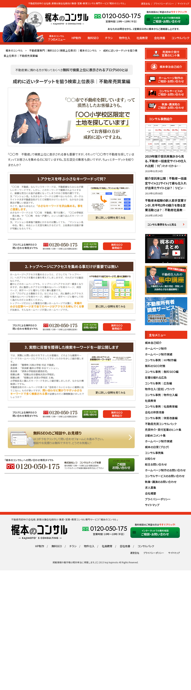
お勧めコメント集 (155, 437)
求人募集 (150, 489)
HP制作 (76, 38)
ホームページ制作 (156, 350)
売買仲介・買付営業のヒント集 (163, 431)
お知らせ (150, 460)
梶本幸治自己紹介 (171, 67)
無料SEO (93, 38)
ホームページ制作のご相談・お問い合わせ (171, 80)
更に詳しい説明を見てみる (111, 217)
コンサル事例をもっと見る (162, 225)
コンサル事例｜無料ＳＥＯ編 (162, 373)
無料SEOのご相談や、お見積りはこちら (71, 438)
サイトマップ (183, 3)
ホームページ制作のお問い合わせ (165, 471)
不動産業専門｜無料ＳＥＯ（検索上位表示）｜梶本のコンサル (63, 50)
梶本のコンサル (14, 50)
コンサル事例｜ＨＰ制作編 (160, 361)
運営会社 (145, 3)
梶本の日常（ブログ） (157, 448)
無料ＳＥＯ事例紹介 (117, 246)
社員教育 (142, 38)
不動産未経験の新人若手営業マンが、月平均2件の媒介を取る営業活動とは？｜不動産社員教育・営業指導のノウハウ (166, 208)
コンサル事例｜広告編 (158, 384)
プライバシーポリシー (164, 3)
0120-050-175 (121, 16)
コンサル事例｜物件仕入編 (161, 396)
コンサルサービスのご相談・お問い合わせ (171, 93)
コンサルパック (180, 38)
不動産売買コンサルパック (160, 425)
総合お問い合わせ (156, 466)
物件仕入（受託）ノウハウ (160, 390)
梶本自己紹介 (153, 344)
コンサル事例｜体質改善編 (161, 419)
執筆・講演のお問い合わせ (160, 483)
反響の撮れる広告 (156, 379)
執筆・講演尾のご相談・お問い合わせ (171, 106)
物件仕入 (124, 38)
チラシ (109, 38)
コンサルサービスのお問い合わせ (164, 477)
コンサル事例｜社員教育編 (161, 408)
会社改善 (159, 38)
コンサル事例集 (154, 454)
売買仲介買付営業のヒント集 (171, 53)
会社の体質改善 (154, 413)
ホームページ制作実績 (158, 356)
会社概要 (150, 495)
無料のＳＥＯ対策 (155, 367)
